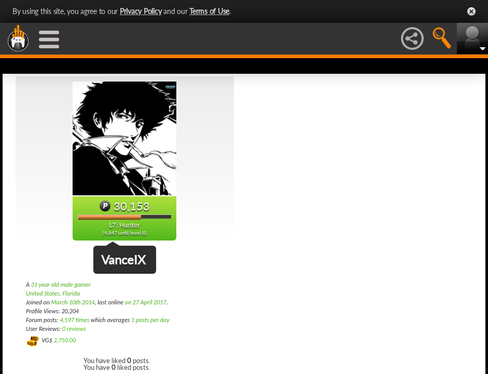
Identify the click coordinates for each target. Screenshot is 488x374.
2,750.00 (64, 340)
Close (471, 11)
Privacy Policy (141, 11)
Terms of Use (209, 11)
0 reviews (74, 328)
